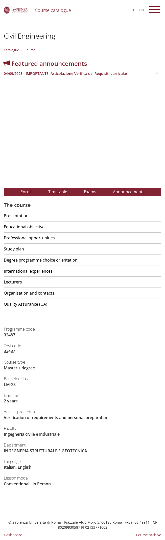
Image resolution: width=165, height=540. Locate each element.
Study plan (14, 249)
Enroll (26, 192)
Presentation (16, 215)
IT (133, 10)
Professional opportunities (29, 238)
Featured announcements (45, 63)
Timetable (57, 192)
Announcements (129, 192)
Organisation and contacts (29, 293)
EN (141, 10)
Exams (90, 192)
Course (30, 50)
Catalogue (11, 50)
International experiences (28, 271)
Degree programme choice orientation (41, 260)
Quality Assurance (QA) (25, 304)
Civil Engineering (29, 36)
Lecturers (13, 282)
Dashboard (13, 534)
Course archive (148, 534)
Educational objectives (25, 227)
